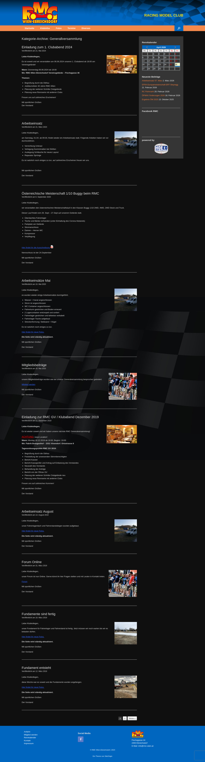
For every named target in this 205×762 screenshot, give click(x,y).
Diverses (86, 28)
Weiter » (132, 718)
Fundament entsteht (36, 668)
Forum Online (32, 562)
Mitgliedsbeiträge (34, 365)
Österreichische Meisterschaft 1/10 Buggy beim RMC (60, 193)
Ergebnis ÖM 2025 (150, 99)
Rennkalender (30, 737)
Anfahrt (27, 732)
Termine (71, 28)
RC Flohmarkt (148, 91)
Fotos (59, 28)
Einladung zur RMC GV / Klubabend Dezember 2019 (60, 417)
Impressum (29, 743)
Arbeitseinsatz (32, 123)
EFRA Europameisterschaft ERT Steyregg (160, 85)
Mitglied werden (31, 735)
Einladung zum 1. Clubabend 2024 (47, 47)
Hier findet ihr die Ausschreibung (37, 247)
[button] (178, 28)
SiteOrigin (108, 756)
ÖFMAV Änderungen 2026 (153, 95)
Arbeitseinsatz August (37, 511)
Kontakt (27, 740)
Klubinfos (45, 28)
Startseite (29, 28)
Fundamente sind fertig (38, 614)
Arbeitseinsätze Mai (36, 280)
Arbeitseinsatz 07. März (152, 81)
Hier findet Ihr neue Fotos (33, 332)
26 (177, 64)
